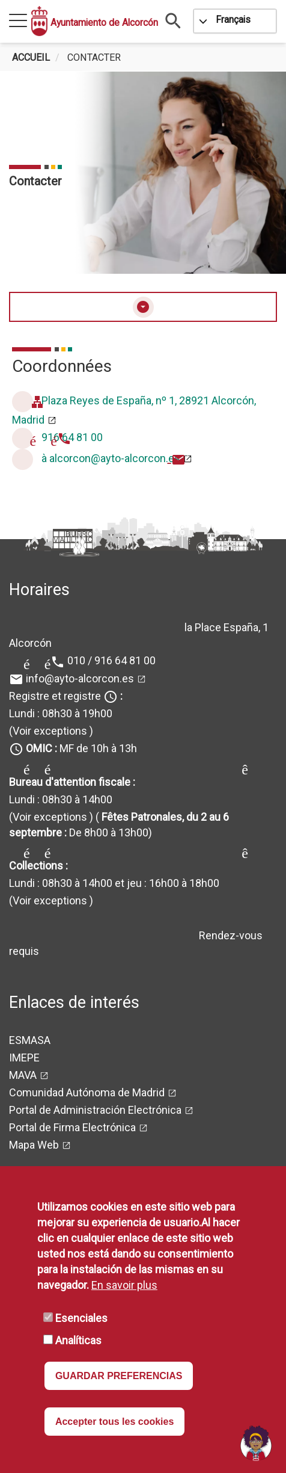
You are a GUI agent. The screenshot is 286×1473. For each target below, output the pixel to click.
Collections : (38, 865)
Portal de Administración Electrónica (95, 1110)
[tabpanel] (143, 173)
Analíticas (78, 1340)
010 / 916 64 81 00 (111, 660)
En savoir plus (124, 1285)
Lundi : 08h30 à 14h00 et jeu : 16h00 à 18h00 (114, 883)
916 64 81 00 (72, 437)
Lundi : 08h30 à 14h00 (60, 799)
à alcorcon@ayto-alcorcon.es (110, 458)
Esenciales (81, 1318)
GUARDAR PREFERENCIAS (119, 1376)
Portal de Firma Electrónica (72, 1127)
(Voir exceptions (48, 730)
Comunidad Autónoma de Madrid (87, 1092)
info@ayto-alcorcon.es (80, 678)
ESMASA (29, 1040)
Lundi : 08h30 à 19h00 (60, 713)
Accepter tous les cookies (114, 1421)
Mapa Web (34, 1144)
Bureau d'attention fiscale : (72, 782)
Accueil (31, 57)
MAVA (23, 1075)
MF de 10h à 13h (81, 748)
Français (233, 19)
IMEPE (24, 1057)
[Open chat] (256, 1443)
